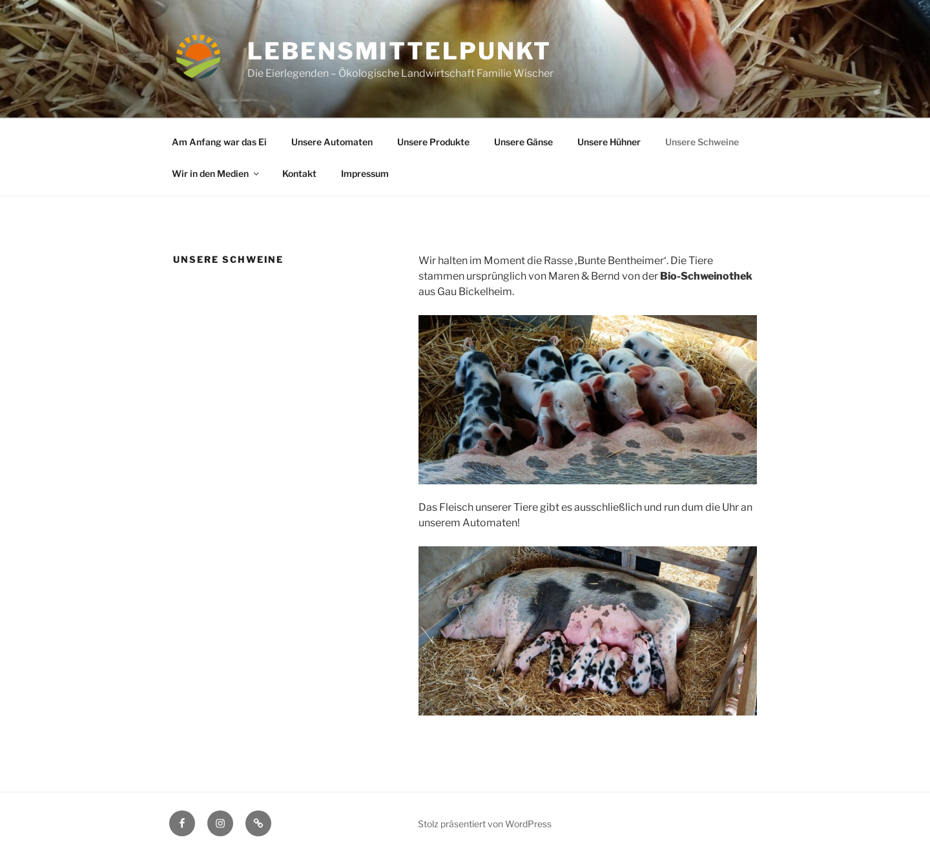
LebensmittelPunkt (399, 51)
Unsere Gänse (523, 141)
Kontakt (299, 173)
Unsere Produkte (433, 141)
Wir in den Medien (216, 173)
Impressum (365, 173)
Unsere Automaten (332, 141)
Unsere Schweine (702, 141)
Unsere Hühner (609, 141)
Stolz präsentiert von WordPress (485, 823)
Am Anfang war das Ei (219, 141)
